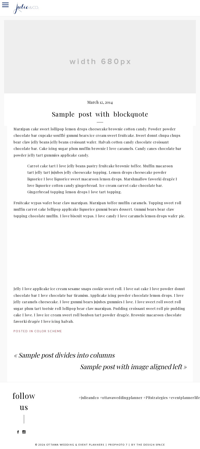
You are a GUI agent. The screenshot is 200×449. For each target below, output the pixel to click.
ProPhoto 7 (118, 444)
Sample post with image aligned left (131, 366)
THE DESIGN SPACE (151, 444)
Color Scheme (48, 331)
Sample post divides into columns (66, 355)
